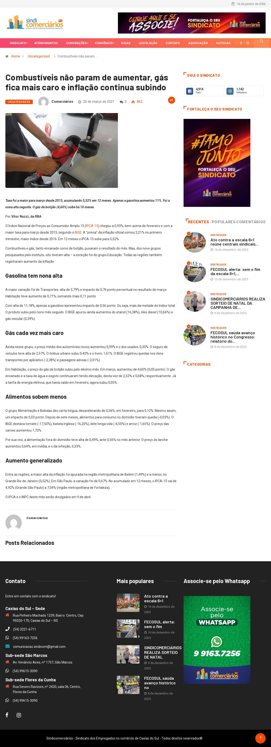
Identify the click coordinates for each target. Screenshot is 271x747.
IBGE (78, 232)
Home (15, 56)
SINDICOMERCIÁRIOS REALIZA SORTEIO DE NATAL (163, 652)
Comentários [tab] (251, 222)
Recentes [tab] (197, 222)
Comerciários (62, 101)
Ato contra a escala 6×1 (156, 598)
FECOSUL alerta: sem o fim (159, 624)
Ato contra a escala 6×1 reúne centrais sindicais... (234, 241)
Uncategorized (39, 56)
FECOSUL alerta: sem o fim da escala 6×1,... (235, 271)
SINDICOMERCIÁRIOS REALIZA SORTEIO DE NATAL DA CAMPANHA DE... (238, 303)
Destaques (219, 235)
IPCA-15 (92, 226)
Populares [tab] (223, 222)
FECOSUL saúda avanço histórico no (160, 682)
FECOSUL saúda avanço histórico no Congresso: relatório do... (233, 337)
